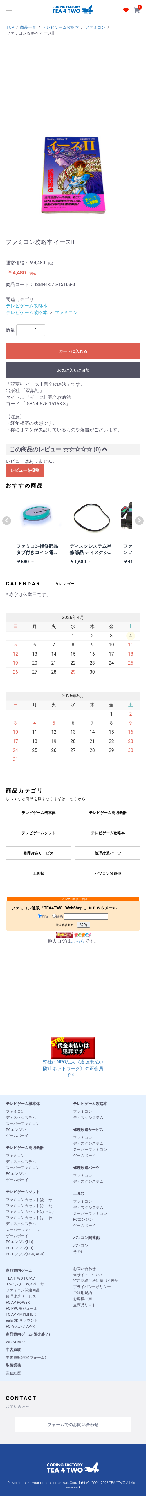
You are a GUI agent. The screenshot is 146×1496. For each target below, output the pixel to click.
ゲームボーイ (17, 1135)
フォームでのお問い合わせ (72, 1425)
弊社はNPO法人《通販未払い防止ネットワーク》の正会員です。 (73, 1061)
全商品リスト (84, 1305)
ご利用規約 (82, 1293)
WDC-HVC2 (15, 1342)
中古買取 (13, 1349)
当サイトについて (88, 1275)
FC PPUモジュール (21, 1308)
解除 (57, 916)
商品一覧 (28, 27)
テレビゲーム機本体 (23, 1103)
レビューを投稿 (25, 470)
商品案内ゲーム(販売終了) (28, 1334)
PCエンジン (16, 1130)
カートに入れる (73, 351)
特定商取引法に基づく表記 (95, 1280)
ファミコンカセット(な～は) (30, 1211)
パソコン (80, 1245)
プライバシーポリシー (92, 1287)
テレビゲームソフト (23, 1192)
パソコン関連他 (86, 1237)
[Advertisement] (73, 85)
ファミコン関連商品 (23, 1290)
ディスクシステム (21, 1117)
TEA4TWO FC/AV (20, 1278)
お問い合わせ (84, 1269)
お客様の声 (82, 1299)
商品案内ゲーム (19, 1270)
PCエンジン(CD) (19, 1248)
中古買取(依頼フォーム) (26, 1357)
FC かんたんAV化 (20, 1326)
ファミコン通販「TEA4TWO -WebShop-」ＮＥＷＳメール (64, 908)
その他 (78, 1251)
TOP (10, 27)
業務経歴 (13, 1373)
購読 (43, 916)
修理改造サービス (88, 1130)
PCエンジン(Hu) (19, 1242)
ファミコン (95, 27)
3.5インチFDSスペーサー (27, 1284)
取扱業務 (13, 1365)
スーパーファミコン (23, 1123)
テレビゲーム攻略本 (60, 27)
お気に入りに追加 (73, 370)
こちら (78, 941)
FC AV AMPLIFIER (21, 1314)
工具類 (78, 1193)
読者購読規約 (64, 925)
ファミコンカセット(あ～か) (30, 1199)
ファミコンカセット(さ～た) (30, 1206)
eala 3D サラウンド (22, 1320)
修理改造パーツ (86, 1168)
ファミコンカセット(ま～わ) (30, 1217)
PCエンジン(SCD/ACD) (25, 1254)
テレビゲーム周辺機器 (25, 1148)
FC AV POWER (18, 1302)
